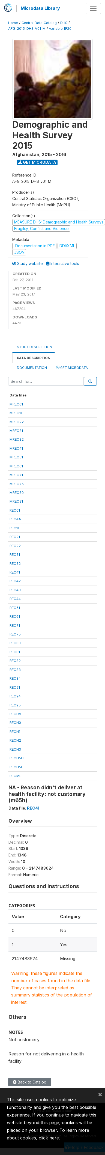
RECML (15, 776)
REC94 (15, 696)
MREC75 (17, 484)
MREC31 (16, 430)
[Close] (100, 1094)
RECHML (17, 767)
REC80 (15, 643)
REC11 (14, 528)
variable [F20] (61, 28)
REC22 (15, 546)
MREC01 (16, 404)
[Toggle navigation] (93, 8)
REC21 (15, 537)
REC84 (15, 678)
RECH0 (15, 722)
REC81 (15, 652)
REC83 (15, 669)
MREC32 (17, 439)
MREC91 (16, 501)
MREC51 (16, 457)
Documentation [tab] (32, 368)
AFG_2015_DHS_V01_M (27, 28)
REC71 (15, 625)
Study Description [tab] (34, 347)
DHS (63, 23)
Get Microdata (37, 162)
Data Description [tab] (33, 358)
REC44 (15, 598)
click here (49, 1138)
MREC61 (16, 466)
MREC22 (17, 422)
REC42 (15, 581)
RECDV (15, 714)
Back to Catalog (29, 1082)
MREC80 (17, 492)
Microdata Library (40, 8)
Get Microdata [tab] (72, 367)
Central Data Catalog (39, 23)
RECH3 (15, 749)
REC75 (15, 634)
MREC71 (16, 475)
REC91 (15, 687)
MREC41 (16, 448)
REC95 (15, 705)
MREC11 (16, 413)
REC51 (15, 607)
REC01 (15, 510)
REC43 (15, 590)
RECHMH (17, 758)
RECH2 (15, 740)
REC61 (15, 616)
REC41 (15, 572)
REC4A (15, 519)
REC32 (15, 563)
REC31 (15, 554)
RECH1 (15, 731)
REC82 (15, 660)
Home (13, 23)
